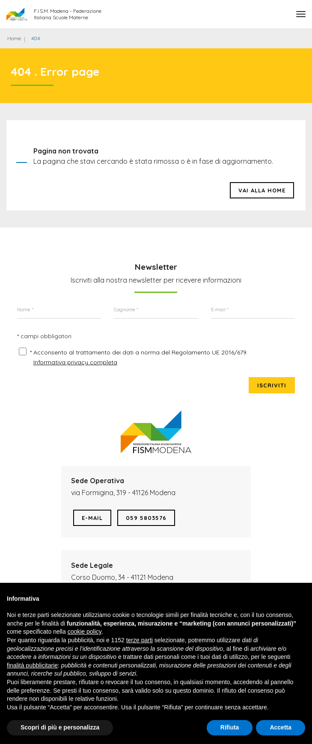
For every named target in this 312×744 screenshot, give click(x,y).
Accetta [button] (280, 727)
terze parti (139, 640)
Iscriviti (271, 385)
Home (14, 38)
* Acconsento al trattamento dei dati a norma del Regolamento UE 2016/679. (138, 352)
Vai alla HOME (261, 190)
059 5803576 (146, 517)
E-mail (92, 517)
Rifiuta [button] (229, 727)
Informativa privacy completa (75, 362)
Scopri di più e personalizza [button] (60, 727)
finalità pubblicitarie (32, 665)
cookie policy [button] (84, 631)
